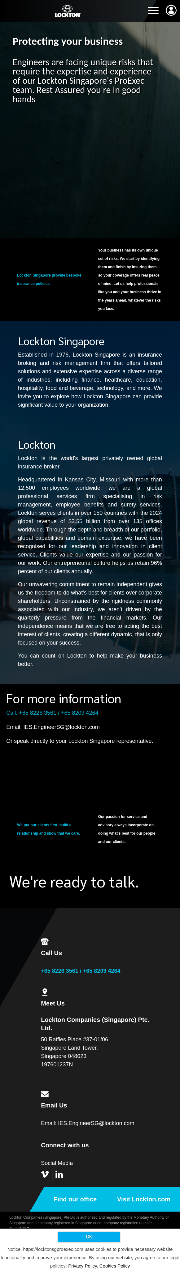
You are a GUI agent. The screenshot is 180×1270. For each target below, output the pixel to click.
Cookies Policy (114, 1265)
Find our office (75, 1199)
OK (89, 1236)
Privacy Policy (82, 1265)
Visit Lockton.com (143, 1199)
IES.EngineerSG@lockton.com (61, 727)
